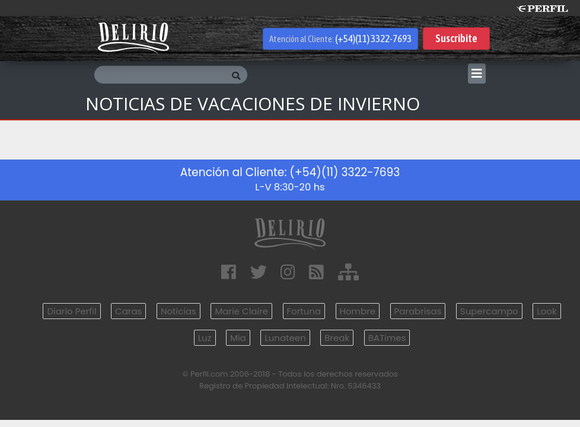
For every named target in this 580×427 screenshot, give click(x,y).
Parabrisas (418, 311)
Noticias (178, 311)
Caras (128, 311)
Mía (238, 338)
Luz (205, 338)
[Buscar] (159, 75)
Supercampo (489, 311)
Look (546, 311)
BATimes (387, 338)
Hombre (357, 311)
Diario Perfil (71, 311)
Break (336, 338)
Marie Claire (241, 311)
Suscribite (456, 38)
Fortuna (304, 311)
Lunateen (284, 338)
